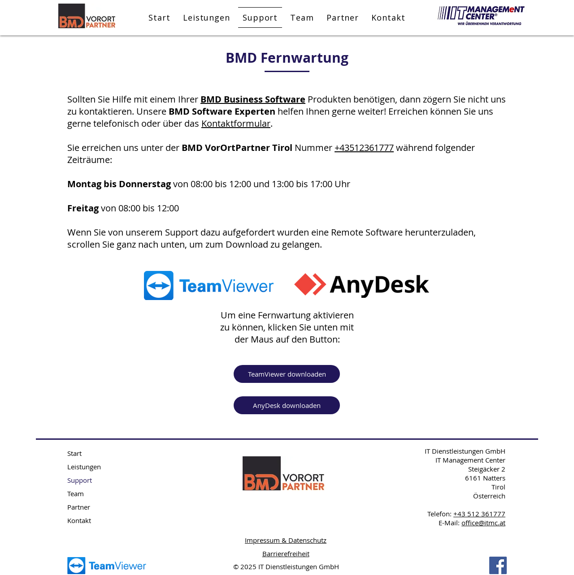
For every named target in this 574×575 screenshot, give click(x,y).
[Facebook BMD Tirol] (498, 565)
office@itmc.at (483, 522)
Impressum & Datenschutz (285, 540)
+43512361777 (364, 148)
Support (79, 480)
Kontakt (79, 520)
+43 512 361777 (479, 513)
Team (75, 493)
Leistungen (84, 466)
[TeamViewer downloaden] (287, 374)
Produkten (328, 99)
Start (74, 453)
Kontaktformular (235, 123)
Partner (78, 506)
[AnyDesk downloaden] (287, 405)
